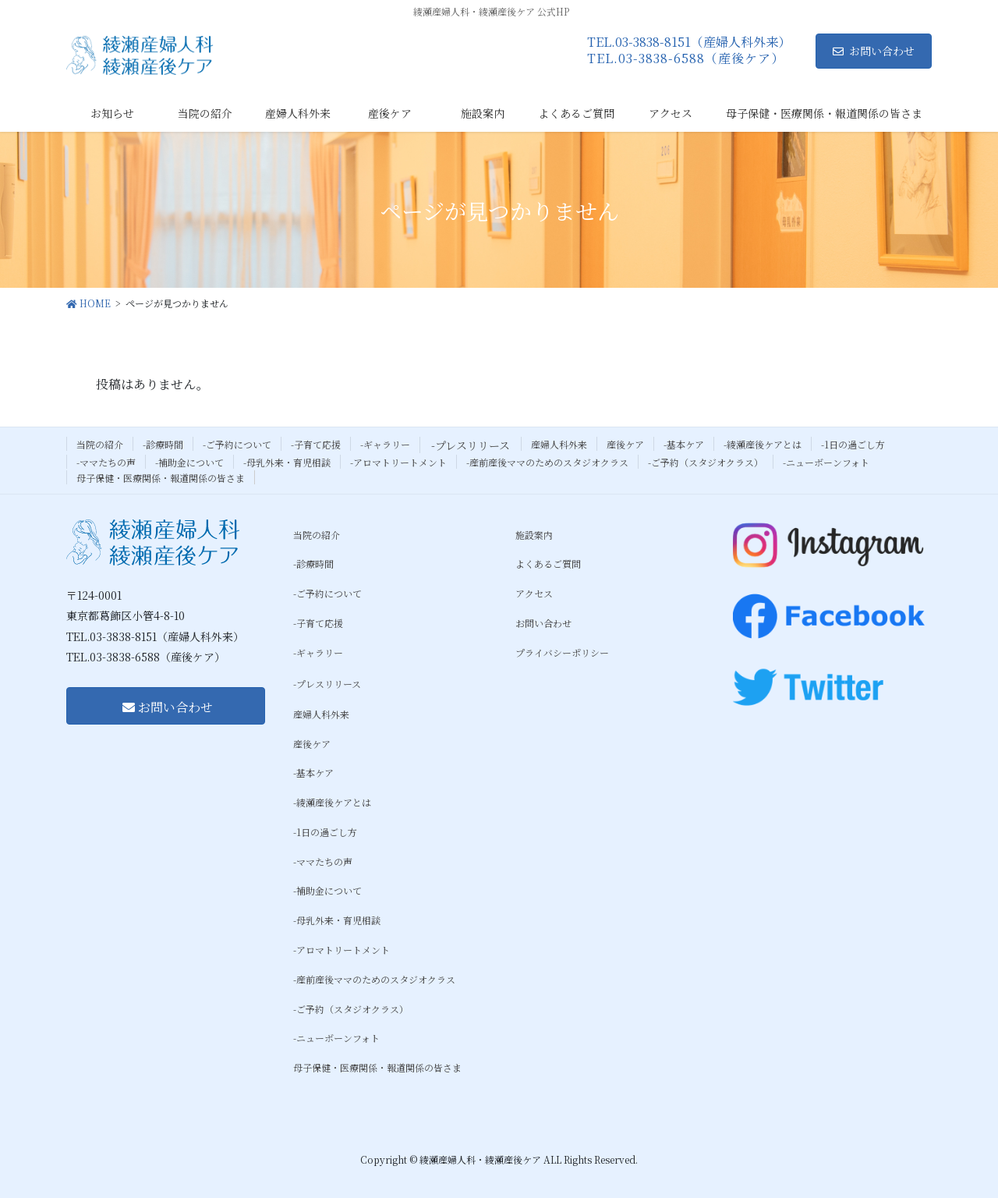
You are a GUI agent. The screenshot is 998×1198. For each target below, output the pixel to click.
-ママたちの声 (106, 462)
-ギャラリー (385, 444)
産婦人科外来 (559, 444)
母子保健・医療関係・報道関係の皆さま (160, 477)
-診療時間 (163, 444)
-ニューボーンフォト (826, 462)
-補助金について (189, 462)
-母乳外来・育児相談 (287, 462)
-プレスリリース (470, 445)
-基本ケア (684, 444)
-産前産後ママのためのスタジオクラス (547, 462)
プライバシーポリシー (562, 652)
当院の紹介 (99, 444)
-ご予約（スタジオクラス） (705, 462)
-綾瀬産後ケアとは (763, 444)
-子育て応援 (316, 444)
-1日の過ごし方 (853, 444)
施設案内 (534, 534)
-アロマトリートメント (398, 462)
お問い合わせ (874, 50)
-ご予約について (237, 444)
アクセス (534, 593)
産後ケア (625, 444)
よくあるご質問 (548, 563)
